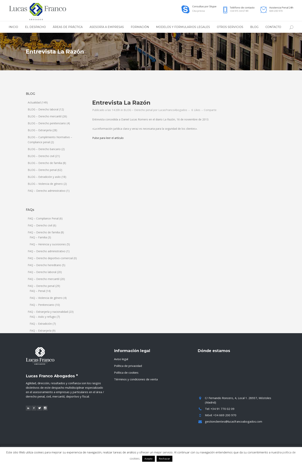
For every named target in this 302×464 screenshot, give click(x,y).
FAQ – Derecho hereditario (44, 265)
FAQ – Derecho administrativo (46, 190)
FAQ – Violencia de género (46, 298)
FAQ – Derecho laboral (42, 272)
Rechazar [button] (164, 458)
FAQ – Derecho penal (41, 286)
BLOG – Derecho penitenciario (47, 123)
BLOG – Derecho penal (42, 170)
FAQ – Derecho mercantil (43, 279)
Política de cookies (126, 372)
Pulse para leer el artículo (108, 138)
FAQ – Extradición (41, 323)
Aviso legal (121, 359)
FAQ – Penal (37, 291)
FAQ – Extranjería (40, 330)
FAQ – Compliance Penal (43, 218)
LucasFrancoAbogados (172, 110)
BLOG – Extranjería (40, 130)
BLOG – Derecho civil (41, 156)
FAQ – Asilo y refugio (43, 317)
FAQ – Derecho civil (40, 225)
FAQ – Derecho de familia (44, 232)
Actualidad (34, 102)
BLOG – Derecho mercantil (44, 116)
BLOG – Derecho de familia (45, 163)
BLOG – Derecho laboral (43, 109)
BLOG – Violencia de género (45, 184)
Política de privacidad (128, 366)
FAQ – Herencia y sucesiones (48, 244)
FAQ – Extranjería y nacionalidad (48, 312)
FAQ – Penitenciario (42, 305)
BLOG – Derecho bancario (44, 149)
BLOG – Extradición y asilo (44, 177)
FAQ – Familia (38, 237)
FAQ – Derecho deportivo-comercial (50, 258)
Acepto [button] (148, 458)
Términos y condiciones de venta (136, 379)
